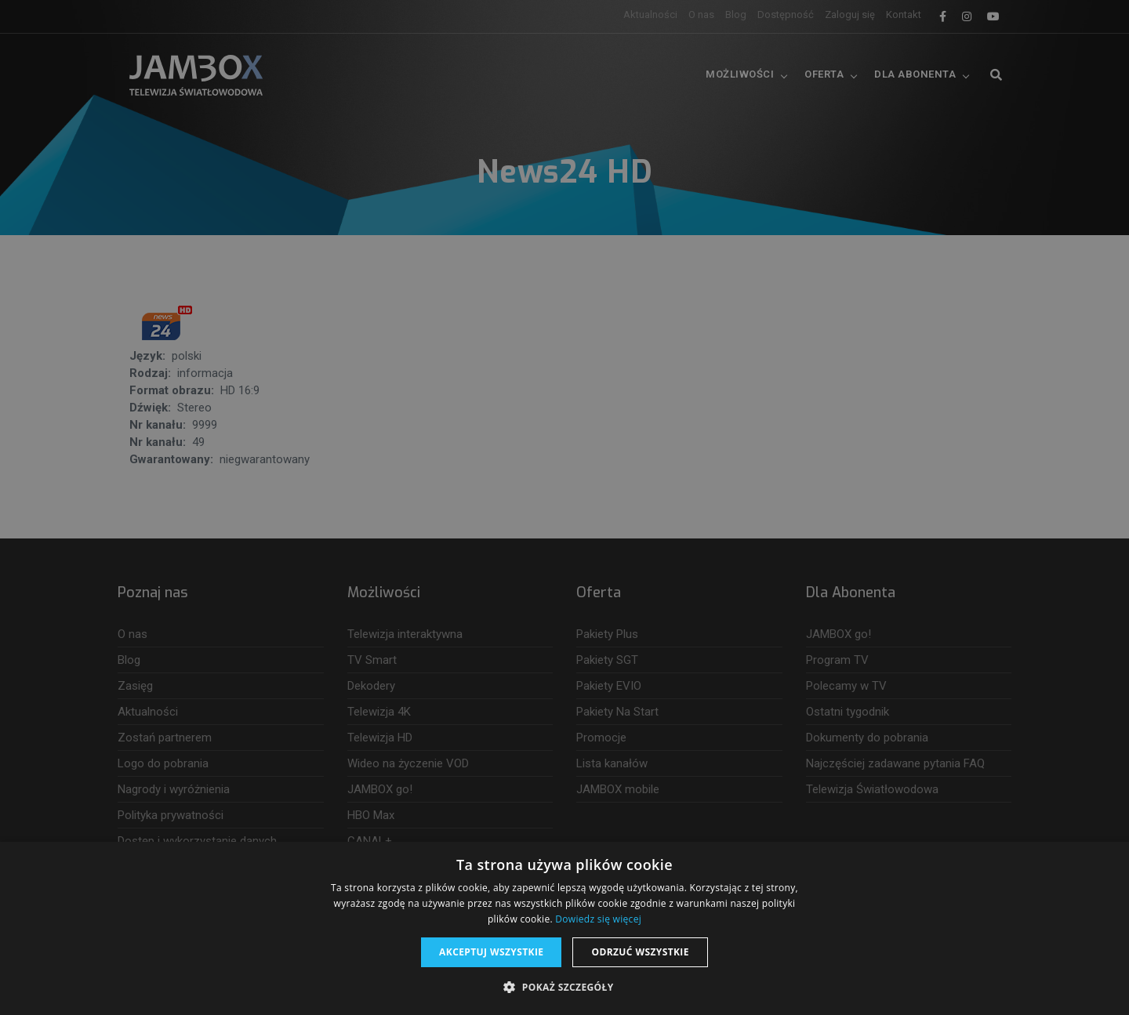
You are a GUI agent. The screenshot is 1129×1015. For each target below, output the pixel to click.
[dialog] (564, 507)
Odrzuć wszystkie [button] (639, 952)
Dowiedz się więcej (598, 919)
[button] (564, 987)
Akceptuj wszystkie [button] (491, 952)
